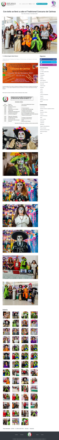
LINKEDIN (37, 434)
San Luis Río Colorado (44, 82)
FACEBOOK (16, 434)
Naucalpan (26, 428)
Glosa (41, 117)
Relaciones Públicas (43, 131)
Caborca (41, 76)
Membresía (42, 124)
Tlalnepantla (32, 428)
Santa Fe (41, 96)
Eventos (33, 3)
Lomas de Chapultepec (44, 94)
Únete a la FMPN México (42, 3)
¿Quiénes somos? (25, 3)
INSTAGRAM (21, 434)
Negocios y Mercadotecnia (44, 126)
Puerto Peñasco (43, 80)
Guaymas (41, 98)
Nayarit (41, 101)
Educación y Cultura (43, 112)
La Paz (41, 89)
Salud (41, 133)
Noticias (30, 3)
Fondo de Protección (43, 115)
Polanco (41, 92)
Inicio (20, 3)
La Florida (12, 428)
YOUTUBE (42, 434)
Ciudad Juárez (42, 85)
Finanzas (41, 113)
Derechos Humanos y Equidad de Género (47, 108)
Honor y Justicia (43, 119)
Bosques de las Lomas (44, 99)
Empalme (41, 78)
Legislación (42, 122)
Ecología (41, 110)
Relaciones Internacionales (44, 129)
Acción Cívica (42, 106)
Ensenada (42, 87)
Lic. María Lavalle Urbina (19, 428)
